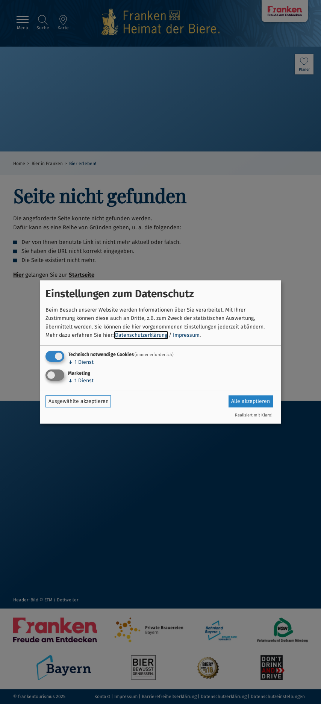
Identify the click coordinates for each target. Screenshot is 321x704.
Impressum (186, 335)
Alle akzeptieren (250, 401)
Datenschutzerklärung (141, 335)
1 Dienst (81, 362)
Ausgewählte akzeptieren (78, 401)
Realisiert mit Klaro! (254, 415)
